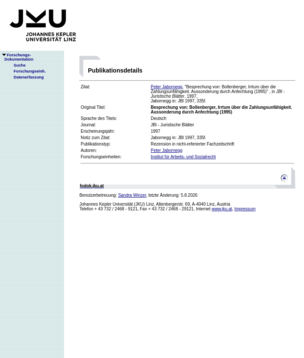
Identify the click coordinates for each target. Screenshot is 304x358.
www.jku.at (222, 209)
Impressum (244, 209)
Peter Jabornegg (166, 86)
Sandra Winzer (132, 195)
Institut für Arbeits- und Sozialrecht (183, 156)
